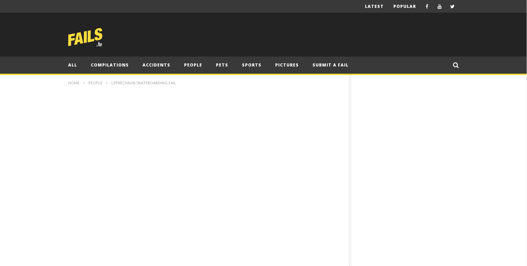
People (193, 65)
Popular (404, 6)
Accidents (156, 65)
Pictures (287, 65)
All (72, 65)
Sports (251, 65)
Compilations (110, 65)
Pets (222, 65)
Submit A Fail (330, 65)
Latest (374, 6)
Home (73, 82)
